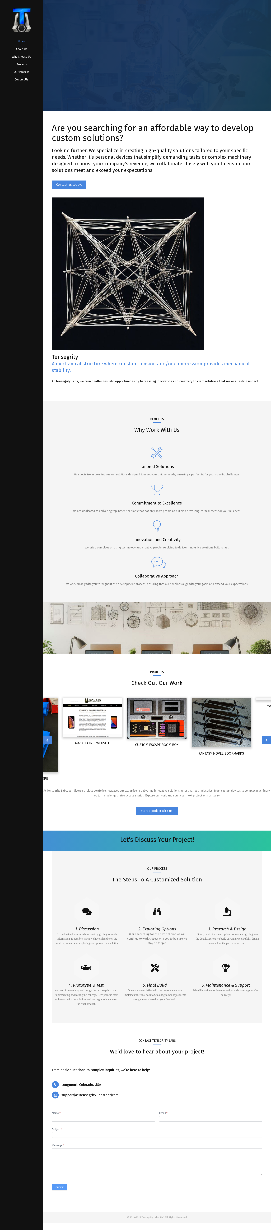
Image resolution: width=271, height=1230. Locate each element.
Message (58, 1145)
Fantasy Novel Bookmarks (221, 753)
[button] (47, 740)
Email (163, 1112)
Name (56, 1112)
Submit (59, 1187)
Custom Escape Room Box (157, 745)
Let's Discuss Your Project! (157, 840)
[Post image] (157, 718)
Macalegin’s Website (92, 743)
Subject (57, 1129)
